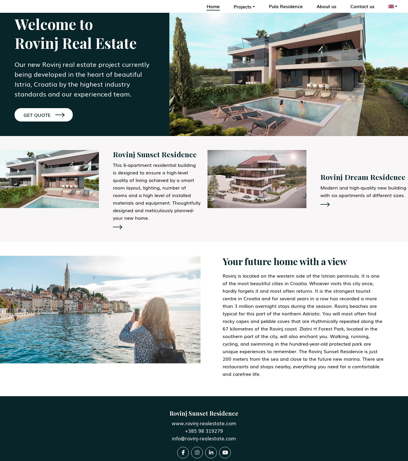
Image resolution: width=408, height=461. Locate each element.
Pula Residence (286, 6)
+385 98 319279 (204, 430)
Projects (242, 6)
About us (326, 6)
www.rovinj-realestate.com (204, 423)
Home (213, 6)
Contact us (362, 6)
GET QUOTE (44, 114)
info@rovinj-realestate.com (204, 438)
